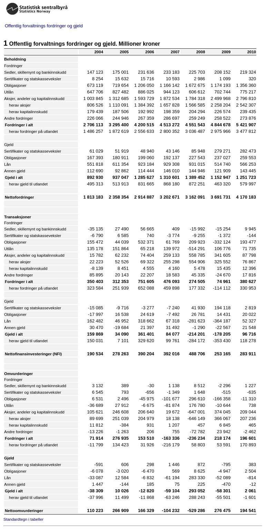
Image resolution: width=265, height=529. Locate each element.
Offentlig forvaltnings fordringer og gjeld (44, 25)
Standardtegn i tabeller (23, 519)
